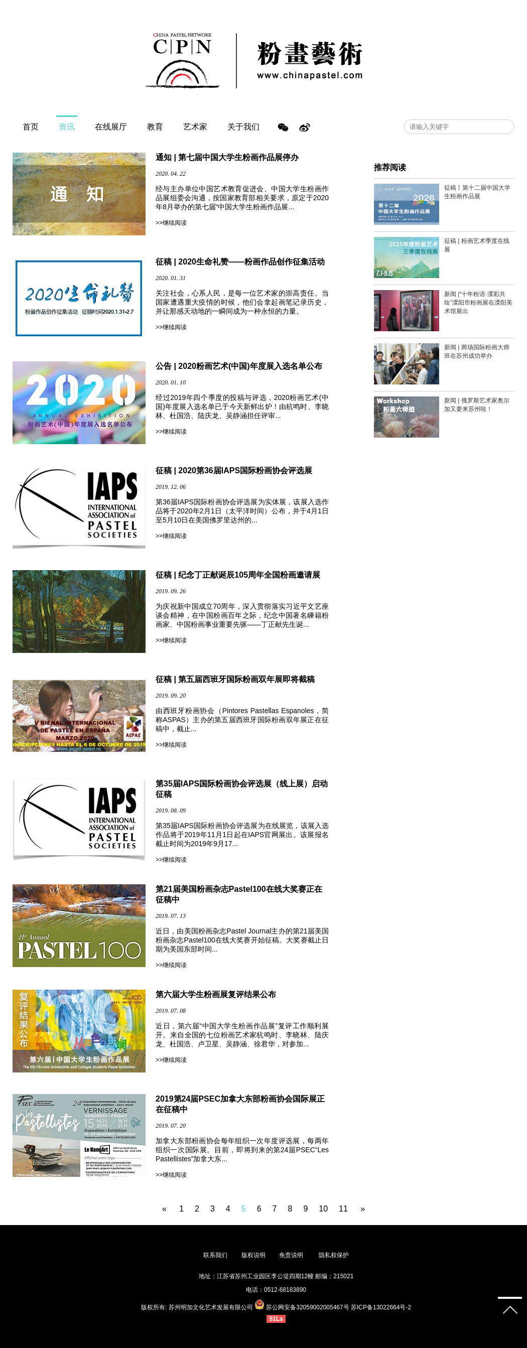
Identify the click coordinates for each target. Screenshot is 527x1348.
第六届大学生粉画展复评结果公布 (216, 994)
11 (343, 1208)
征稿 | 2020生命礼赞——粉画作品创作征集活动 (240, 261)
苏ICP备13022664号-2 (381, 1307)
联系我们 (215, 1255)
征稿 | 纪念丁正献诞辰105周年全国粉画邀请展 (238, 575)
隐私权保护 (334, 1255)
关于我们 (243, 126)
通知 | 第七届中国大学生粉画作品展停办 (227, 157)
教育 (155, 126)
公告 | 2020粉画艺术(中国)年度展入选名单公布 (239, 366)
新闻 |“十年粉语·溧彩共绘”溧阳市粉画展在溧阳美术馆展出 (478, 303)
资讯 (67, 126)
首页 (31, 126)
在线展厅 (111, 126)
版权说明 (253, 1255)
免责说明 (292, 1255)
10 (323, 1208)
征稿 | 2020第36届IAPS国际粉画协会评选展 (234, 470)
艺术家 (195, 126)
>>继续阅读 (171, 222)
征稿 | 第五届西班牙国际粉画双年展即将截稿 (235, 679)
